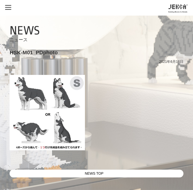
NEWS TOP (94, 173)
